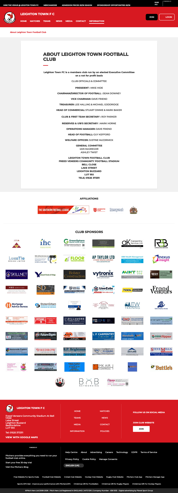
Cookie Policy (89, 459)
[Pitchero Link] (169, 4)
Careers (109, 452)
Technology (122, 452)
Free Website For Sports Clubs (26, 477)
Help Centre (71, 452)
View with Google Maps (22, 437)
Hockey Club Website (94, 477)
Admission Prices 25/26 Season (77, 5)
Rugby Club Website (114, 477)
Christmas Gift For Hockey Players (146, 484)
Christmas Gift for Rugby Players (115, 484)
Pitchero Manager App (154, 477)
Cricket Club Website (73, 477)
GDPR (134, 452)
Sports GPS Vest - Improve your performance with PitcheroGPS (43, 484)
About (84, 452)
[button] (23, 21)
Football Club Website (51, 477)
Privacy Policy (72, 459)
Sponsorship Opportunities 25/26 (113, 5)
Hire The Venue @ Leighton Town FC (21, 5)
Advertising (96, 452)
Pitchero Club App (134, 477)
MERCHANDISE (50, 5)
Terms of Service (149, 452)
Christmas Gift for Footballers (86, 484)
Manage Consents (108, 459)
